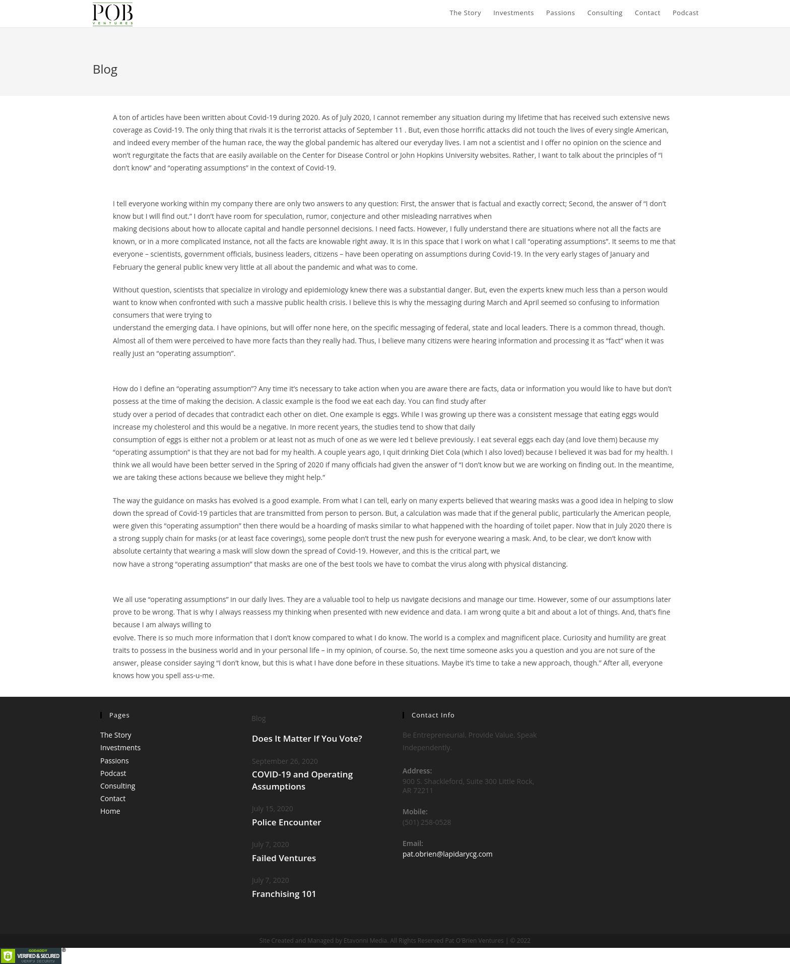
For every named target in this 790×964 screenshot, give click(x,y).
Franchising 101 (284, 893)
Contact (112, 798)
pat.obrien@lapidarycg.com (448, 854)
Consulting (117, 786)
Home (110, 811)
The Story (115, 735)
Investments (120, 747)
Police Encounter (286, 822)
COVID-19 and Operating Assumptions (302, 780)
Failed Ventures (284, 858)
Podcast (113, 773)
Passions (114, 760)
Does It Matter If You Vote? (307, 738)
